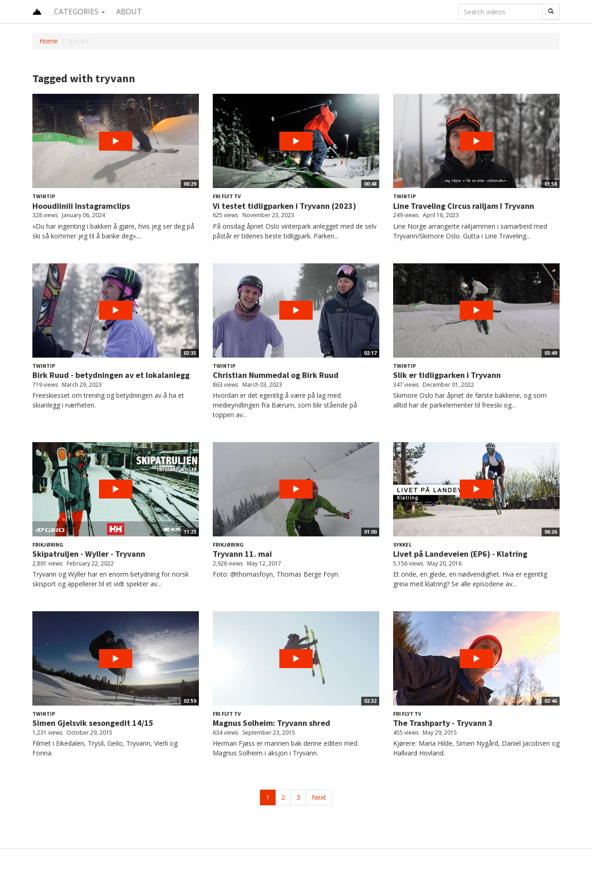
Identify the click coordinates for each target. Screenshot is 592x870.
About (129, 11)
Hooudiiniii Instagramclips (81, 206)
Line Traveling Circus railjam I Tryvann (463, 206)
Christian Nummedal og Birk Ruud (276, 375)
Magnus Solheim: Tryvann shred (271, 723)
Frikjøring (47, 544)
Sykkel (402, 544)
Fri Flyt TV (227, 196)
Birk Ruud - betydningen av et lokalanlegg (111, 375)
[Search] (551, 11)
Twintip (43, 196)
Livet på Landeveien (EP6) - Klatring (460, 553)
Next (319, 797)
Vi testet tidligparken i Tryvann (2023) (284, 206)
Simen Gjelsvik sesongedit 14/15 (93, 723)
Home (48, 41)
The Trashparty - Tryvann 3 (443, 723)
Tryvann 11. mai (242, 553)
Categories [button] (79, 11)
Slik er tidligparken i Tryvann (447, 375)
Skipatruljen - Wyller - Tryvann (88, 553)
